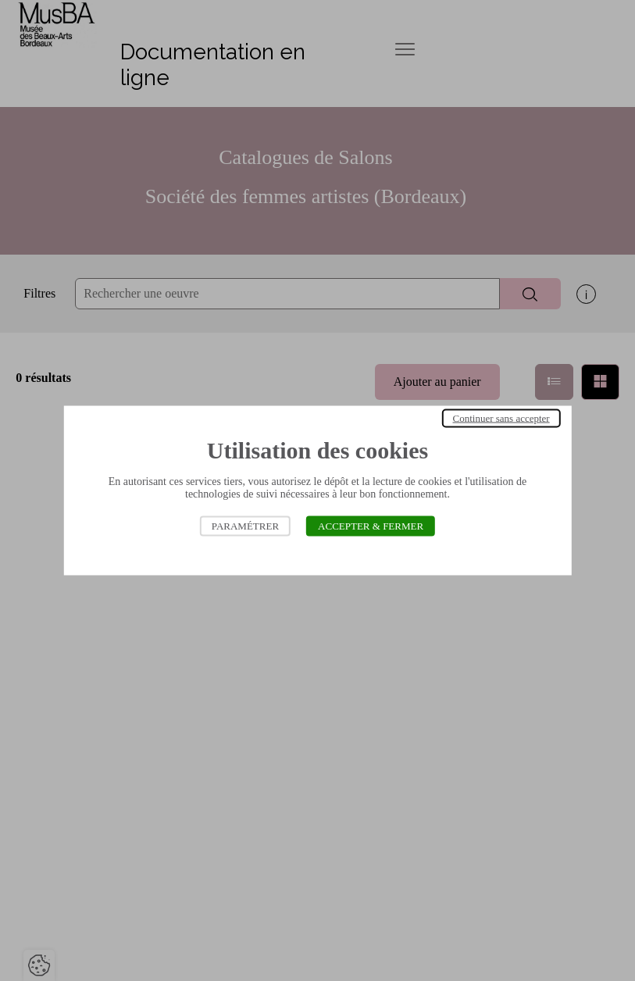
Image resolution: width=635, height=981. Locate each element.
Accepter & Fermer (370, 526)
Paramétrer (245, 526)
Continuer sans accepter (501, 418)
